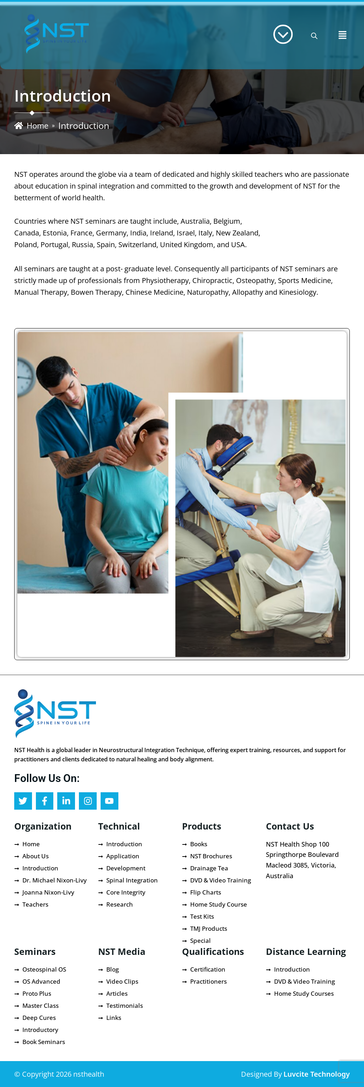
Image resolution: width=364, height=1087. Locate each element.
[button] (343, 35)
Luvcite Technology (317, 1074)
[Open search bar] (314, 36)
